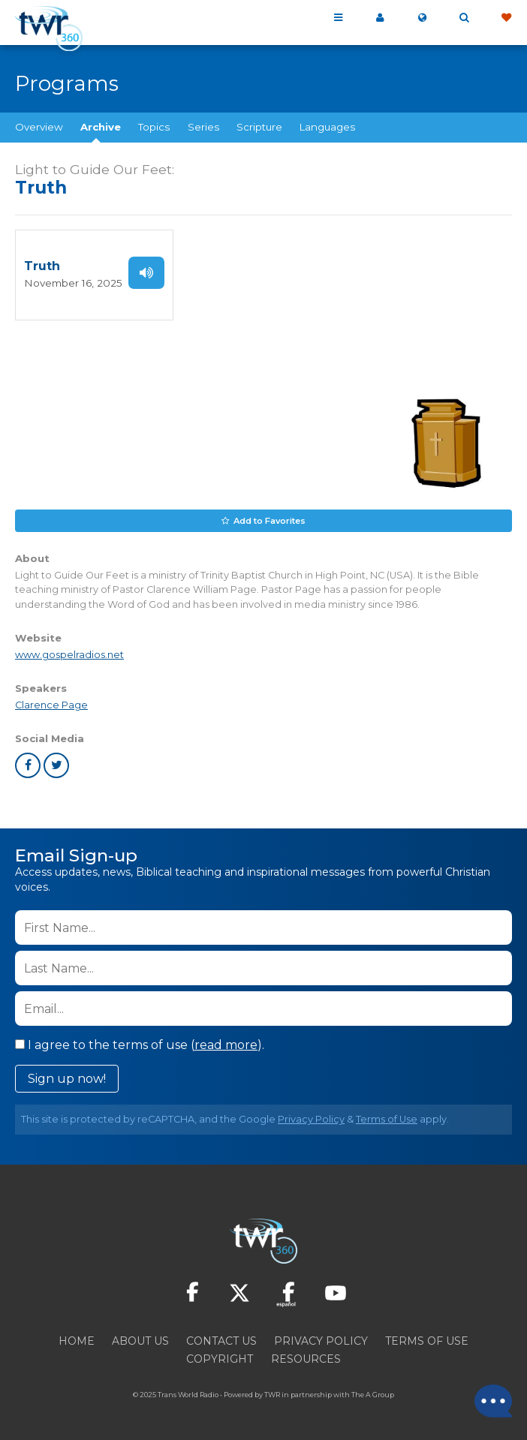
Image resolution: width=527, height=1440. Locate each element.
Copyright (219, 1359)
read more (225, 1045)
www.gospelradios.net (69, 654)
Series (203, 127)
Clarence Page (51, 705)
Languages (327, 127)
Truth (42, 266)
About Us (140, 1341)
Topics (154, 127)
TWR (272, 1394)
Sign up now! (67, 1079)
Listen (141, 272)
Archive (100, 127)
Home (77, 1341)
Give (506, 18)
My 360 (380, 18)
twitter (56, 765)
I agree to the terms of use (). (139, 1045)
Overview (39, 127)
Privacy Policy (311, 1119)
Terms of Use (386, 1119)
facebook (28, 765)
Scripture (259, 127)
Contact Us (221, 1341)
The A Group (372, 1394)
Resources (306, 1359)
